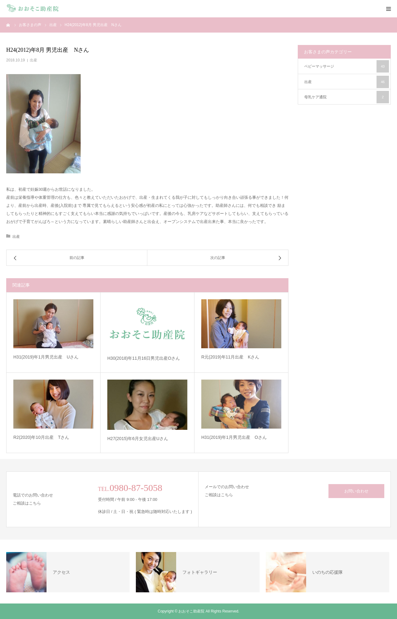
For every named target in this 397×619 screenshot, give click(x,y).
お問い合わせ (356, 491)
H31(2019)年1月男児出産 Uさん (45, 356)
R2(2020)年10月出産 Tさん (41, 437)
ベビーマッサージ (346, 66)
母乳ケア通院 (346, 97)
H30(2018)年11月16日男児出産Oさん (143, 358)
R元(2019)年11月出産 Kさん (230, 356)
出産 (33, 60)
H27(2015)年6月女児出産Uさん (137, 438)
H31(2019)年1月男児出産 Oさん (234, 437)
